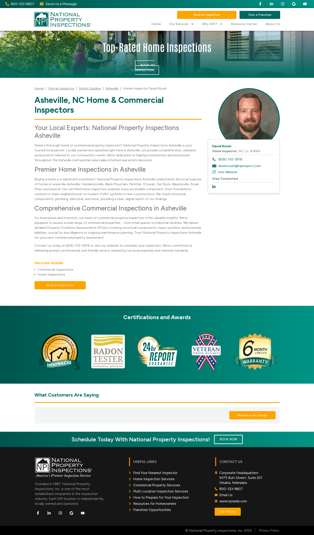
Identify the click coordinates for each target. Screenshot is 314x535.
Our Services (181, 24)
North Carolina (90, 88)
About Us (273, 24)
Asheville (111, 88)
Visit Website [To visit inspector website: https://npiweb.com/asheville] (227, 172)
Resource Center (244, 24)
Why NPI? (212, 24)
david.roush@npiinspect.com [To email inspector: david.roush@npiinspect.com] (239, 166)
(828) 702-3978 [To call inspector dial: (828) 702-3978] (230, 159)
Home (156, 24)
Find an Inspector (61, 88)
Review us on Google (252, 415)
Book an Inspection (145, 67)
